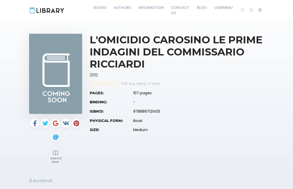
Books (100, 7)
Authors (122, 7)
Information (151, 7)
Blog (202, 7)
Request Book (56, 156)
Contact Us (180, 10)
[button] (260, 10)
